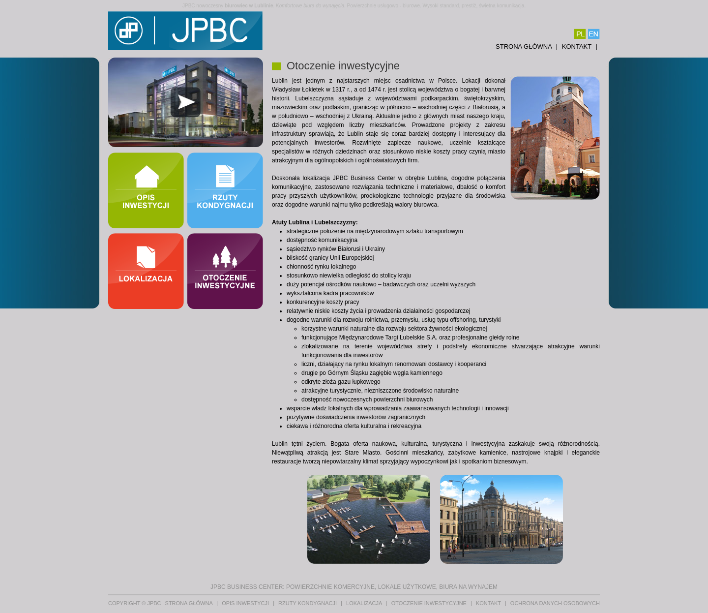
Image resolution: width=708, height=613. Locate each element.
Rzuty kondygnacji (308, 603)
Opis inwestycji (246, 603)
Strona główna (525, 46)
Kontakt (577, 46)
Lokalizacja (365, 603)
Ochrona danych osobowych (555, 603)
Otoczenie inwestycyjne (429, 603)
